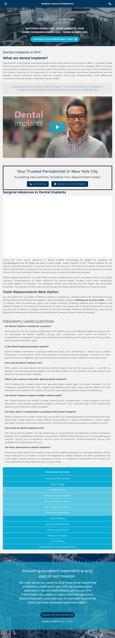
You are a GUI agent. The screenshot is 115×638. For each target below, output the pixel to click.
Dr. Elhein (30, 263)
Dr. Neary (85, 260)
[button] (6, 4)
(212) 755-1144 (91, 90)
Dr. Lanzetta (100, 260)
